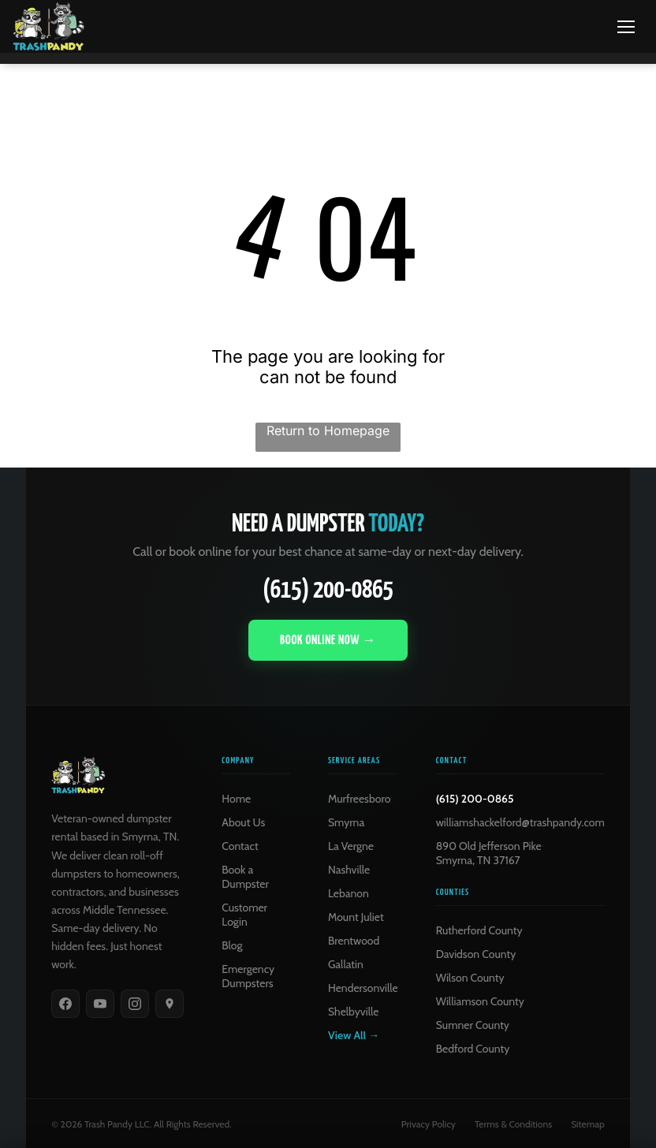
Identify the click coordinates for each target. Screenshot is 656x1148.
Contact (240, 845)
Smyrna (346, 821)
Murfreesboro (359, 798)
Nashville (349, 869)
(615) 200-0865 (328, 590)
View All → (353, 1034)
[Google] (169, 1003)
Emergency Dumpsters (248, 975)
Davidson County (476, 953)
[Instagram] (135, 1003)
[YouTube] (100, 1003)
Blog (232, 944)
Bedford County (473, 1048)
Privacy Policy (428, 1123)
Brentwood (353, 940)
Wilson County (470, 977)
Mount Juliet (356, 916)
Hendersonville (363, 987)
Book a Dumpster (245, 876)
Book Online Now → (328, 640)
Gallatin (345, 963)
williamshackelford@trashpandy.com (520, 821)
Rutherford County (479, 929)
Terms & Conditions (513, 1123)
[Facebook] (65, 1003)
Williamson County (480, 1000)
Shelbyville (353, 1011)
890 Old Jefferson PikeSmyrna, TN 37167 (489, 852)
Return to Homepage (328, 430)
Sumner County (472, 1024)
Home (236, 798)
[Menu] (626, 26)
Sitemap (588, 1123)
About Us (243, 821)
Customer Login (244, 914)
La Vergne (351, 845)
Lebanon (348, 892)
